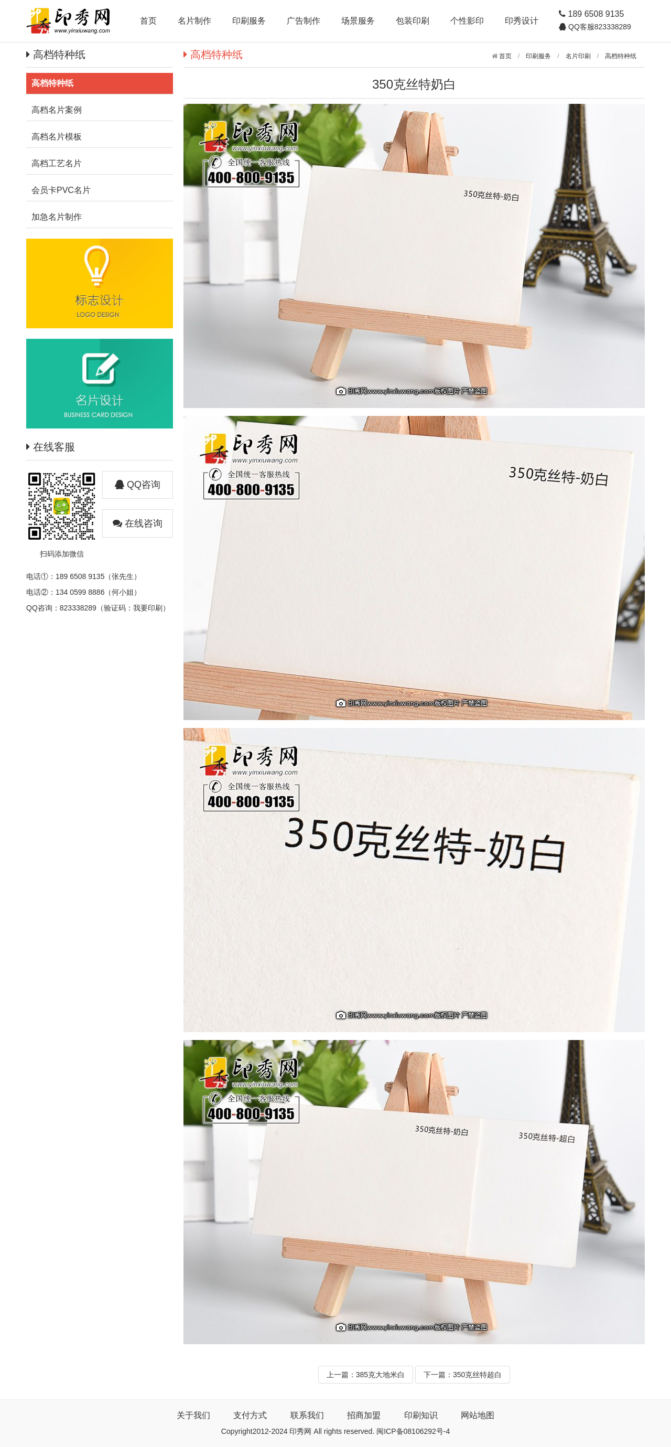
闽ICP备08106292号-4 (413, 1431)
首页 (148, 20)
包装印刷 (412, 20)
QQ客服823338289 (598, 27)
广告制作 (303, 20)
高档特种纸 (620, 56)
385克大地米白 (380, 1374)
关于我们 (193, 1415)
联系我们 (307, 1415)
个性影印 (467, 20)
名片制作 (194, 20)
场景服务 (358, 20)
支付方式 (250, 1415)
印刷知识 (421, 1415)
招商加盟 (364, 1415)
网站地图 (477, 1415)
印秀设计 (521, 20)
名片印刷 (578, 56)
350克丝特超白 (477, 1374)
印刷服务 (249, 20)
